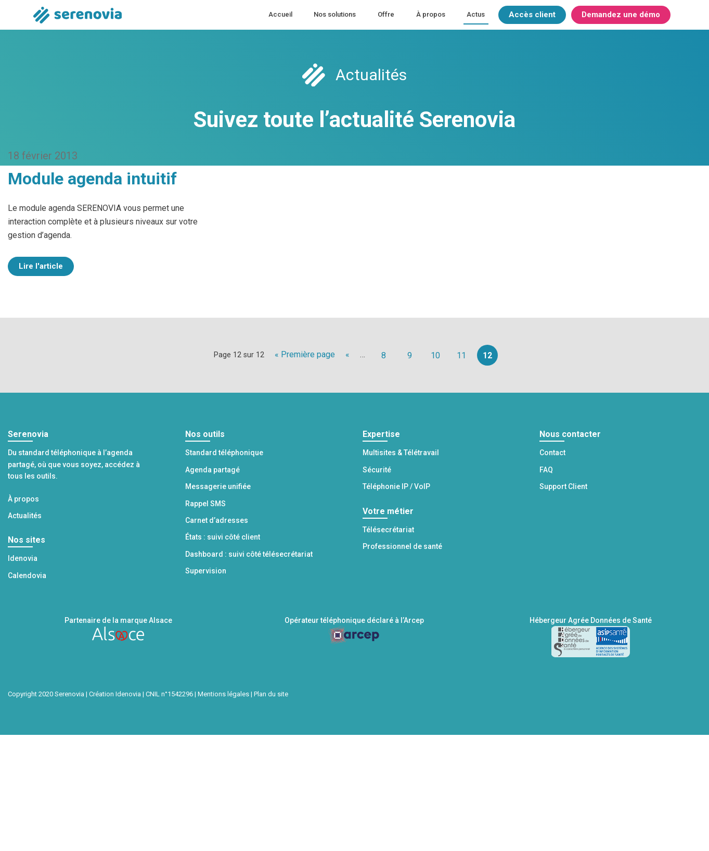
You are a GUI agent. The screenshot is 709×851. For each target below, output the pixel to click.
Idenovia (22, 558)
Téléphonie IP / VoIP (396, 486)
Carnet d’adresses (216, 520)
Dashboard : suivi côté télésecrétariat (249, 554)
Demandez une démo (621, 14)
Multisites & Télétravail (401, 452)
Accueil (280, 14)
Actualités (25, 515)
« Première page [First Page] (305, 354)
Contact (552, 452)
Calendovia (27, 575)
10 (435, 355)
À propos (430, 14)
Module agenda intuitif (92, 179)
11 (461, 355)
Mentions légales (223, 694)
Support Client (563, 486)
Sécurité (377, 470)
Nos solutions (335, 14)
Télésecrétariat (388, 529)
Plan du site (271, 694)
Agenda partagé (212, 470)
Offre (386, 14)
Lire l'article (41, 266)
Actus (476, 14)
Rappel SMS (205, 503)
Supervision (205, 571)
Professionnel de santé (402, 546)
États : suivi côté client (222, 537)
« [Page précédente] (347, 354)
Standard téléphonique (224, 452)
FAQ (546, 470)
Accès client (532, 14)
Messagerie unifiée (218, 486)
